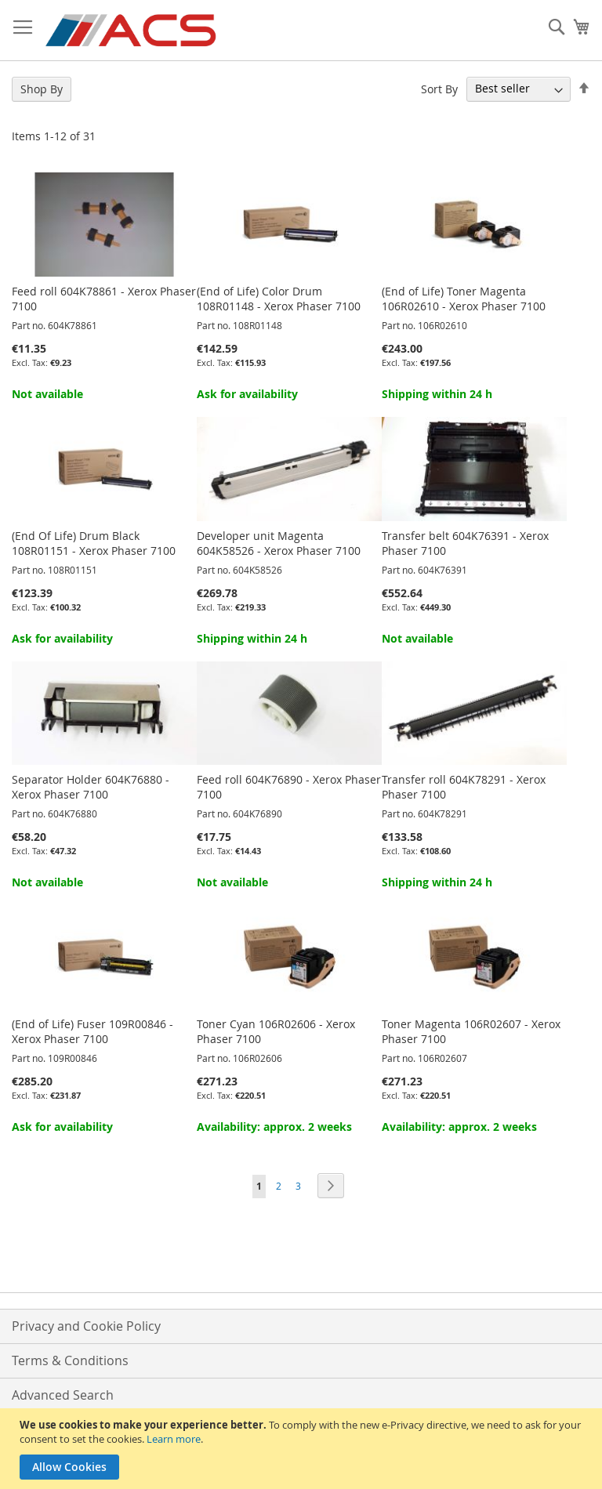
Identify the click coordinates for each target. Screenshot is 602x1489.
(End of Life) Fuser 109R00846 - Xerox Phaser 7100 (92, 1031)
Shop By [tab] (41, 89)
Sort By (439, 88)
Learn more (174, 1439)
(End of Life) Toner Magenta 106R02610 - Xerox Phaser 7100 (464, 298)
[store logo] (132, 30)
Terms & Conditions (70, 1360)
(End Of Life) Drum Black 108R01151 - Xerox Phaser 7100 (94, 543)
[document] (303, 1449)
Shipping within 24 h (437, 393)
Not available (47, 393)
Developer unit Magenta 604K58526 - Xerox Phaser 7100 (279, 543)
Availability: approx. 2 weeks (274, 1126)
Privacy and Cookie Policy (86, 1326)
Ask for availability (247, 393)
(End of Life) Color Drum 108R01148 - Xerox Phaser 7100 (279, 298)
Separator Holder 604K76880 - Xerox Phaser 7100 (90, 787)
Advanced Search (63, 1395)
